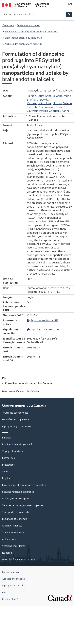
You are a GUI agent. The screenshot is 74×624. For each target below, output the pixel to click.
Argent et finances (12, 525)
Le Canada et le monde (14, 518)
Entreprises (8, 458)
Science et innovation (28, 25)
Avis (4, 592)
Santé (5, 471)
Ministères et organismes (16, 419)
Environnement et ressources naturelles (24, 485)
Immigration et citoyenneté (17, 444)
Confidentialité (10, 599)
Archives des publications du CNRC (23, 44)
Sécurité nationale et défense (18, 491)
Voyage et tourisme (12, 451)
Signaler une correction (43, 329)
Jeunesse (7, 552)
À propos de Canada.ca (14, 585)
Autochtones (9, 539)
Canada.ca (8, 25)
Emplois (6, 437)
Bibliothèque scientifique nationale (23, 37)
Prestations (8, 464)
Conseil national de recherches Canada (28, 383)
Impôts (6, 478)
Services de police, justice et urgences (22, 505)
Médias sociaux (10, 572)
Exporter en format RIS (42, 320)
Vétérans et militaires (13, 546)
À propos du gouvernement (17, 426)
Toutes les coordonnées (15, 412)
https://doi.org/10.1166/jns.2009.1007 (50, 90)
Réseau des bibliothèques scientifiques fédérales (31, 31)
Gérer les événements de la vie (18, 559)
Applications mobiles (13, 578)
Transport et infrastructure (17, 512)
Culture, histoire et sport (15, 498)
